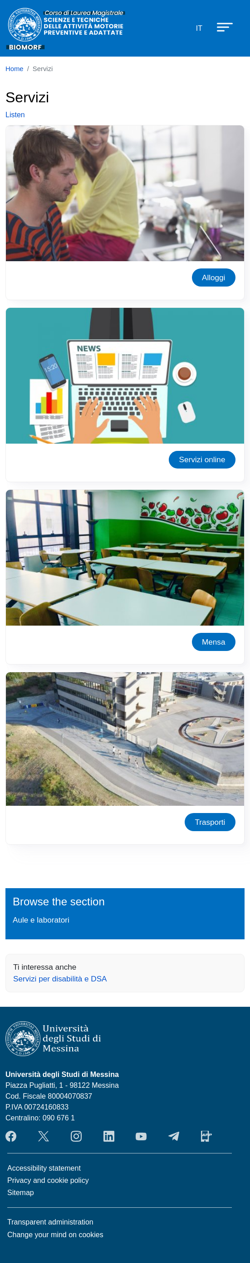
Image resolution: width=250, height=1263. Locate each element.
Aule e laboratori (41, 919)
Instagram (76, 1136)
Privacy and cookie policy (48, 1180)
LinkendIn (108, 1136)
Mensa (213, 641)
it (199, 28)
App (206, 1136)
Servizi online (202, 459)
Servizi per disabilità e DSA (60, 978)
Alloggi (213, 277)
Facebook (10, 1136)
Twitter (43, 1136)
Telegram (173, 1136)
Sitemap (20, 1192)
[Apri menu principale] (220, 27)
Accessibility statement (44, 1168)
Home (14, 68)
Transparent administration (50, 1222)
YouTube (141, 1136)
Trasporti (210, 822)
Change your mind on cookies (55, 1235)
